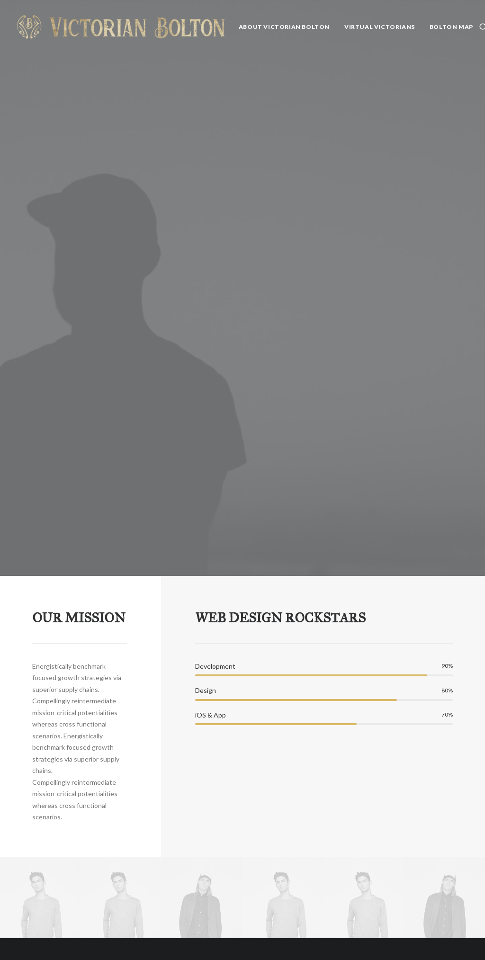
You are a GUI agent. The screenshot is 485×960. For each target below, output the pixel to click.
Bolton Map (451, 26)
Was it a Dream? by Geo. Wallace (279, 814)
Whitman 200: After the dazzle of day (129, 848)
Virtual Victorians (379, 26)
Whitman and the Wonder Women (127, 814)
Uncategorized (365, 798)
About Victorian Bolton (284, 26)
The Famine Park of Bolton (277, 856)
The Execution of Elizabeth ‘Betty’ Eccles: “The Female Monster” (278, 918)
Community (360, 822)
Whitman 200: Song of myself (129, 883)
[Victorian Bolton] (120, 27)
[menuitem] (284, 27)
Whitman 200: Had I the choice (129, 917)
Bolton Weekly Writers (349, 938)
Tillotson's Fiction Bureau (354, 904)
